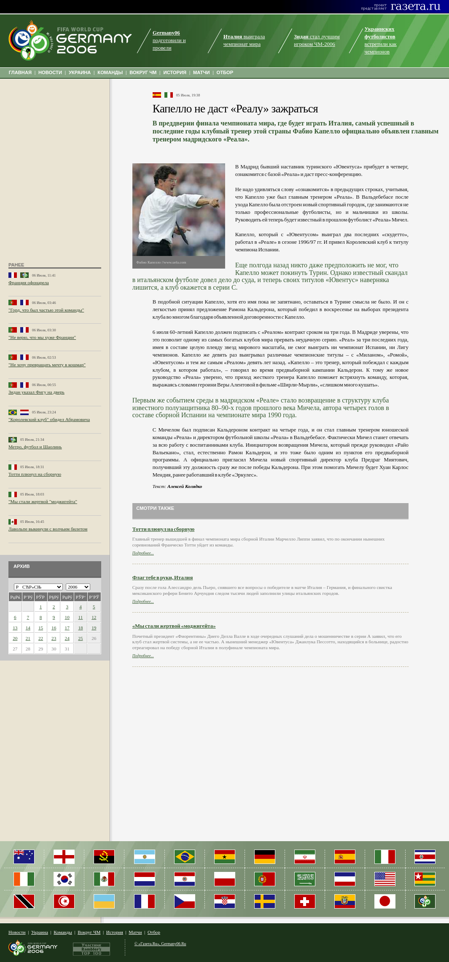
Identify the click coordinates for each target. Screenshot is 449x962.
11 (80, 617)
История (114, 932)
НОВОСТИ (50, 72)
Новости (17, 932)
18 (80, 627)
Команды (63, 932)
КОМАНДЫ (110, 72)
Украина (39, 932)
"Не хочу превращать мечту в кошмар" (47, 364)
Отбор (154, 932)
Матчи (135, 932)
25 (80, 638)
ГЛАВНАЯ (20, 72)
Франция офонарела (28, 282)
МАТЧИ (201, 72)
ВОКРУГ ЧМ (142, 72)
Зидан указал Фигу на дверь (36, 391)
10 (67, 617)
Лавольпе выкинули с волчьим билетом (47, 528)
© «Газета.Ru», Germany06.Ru (160, 943)
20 (15, 638)
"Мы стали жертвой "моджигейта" (42, 501)
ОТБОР (224, 72)
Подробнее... (143, 553)
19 (93, 627)
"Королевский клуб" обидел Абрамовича (49, 419)
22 (40, 638)
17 (67, 627)
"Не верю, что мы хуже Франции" (42, 337)
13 (15, 627)
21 (28, 638)
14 (28, 627)
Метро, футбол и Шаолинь (35, 446)
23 (53, 638)
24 (67, 638)
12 (93, 617)
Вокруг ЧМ (89, 932)
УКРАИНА (80, 72)
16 (53, 627)
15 (40, 627)
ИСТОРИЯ (174, 72)
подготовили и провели (169, 40)
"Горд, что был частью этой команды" (46, 309)
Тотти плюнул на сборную (34, 474)
